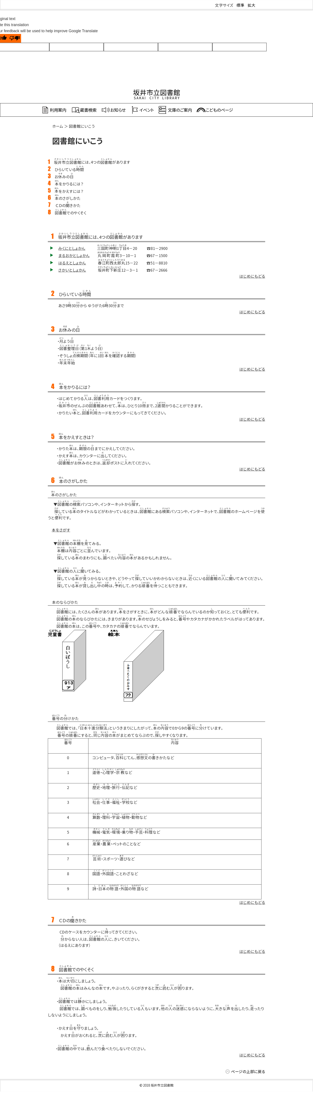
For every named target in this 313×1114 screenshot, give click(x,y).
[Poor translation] (14, 38)
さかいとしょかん (72, 270)
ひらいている (69, 169)
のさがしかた (67, 198)
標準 (240, 5)
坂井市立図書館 (156, 92)
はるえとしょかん (72, 263)
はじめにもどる (252, 276)
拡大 (251, 5)
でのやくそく (70, 212)
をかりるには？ (69, 184)
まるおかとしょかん (74, 255)
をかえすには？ (69, 191)
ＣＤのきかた (68, 205)
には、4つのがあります (92, 162)
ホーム (57, 126)
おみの (64, 176)
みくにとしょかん (71, 248)
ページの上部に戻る (248, 1071)
